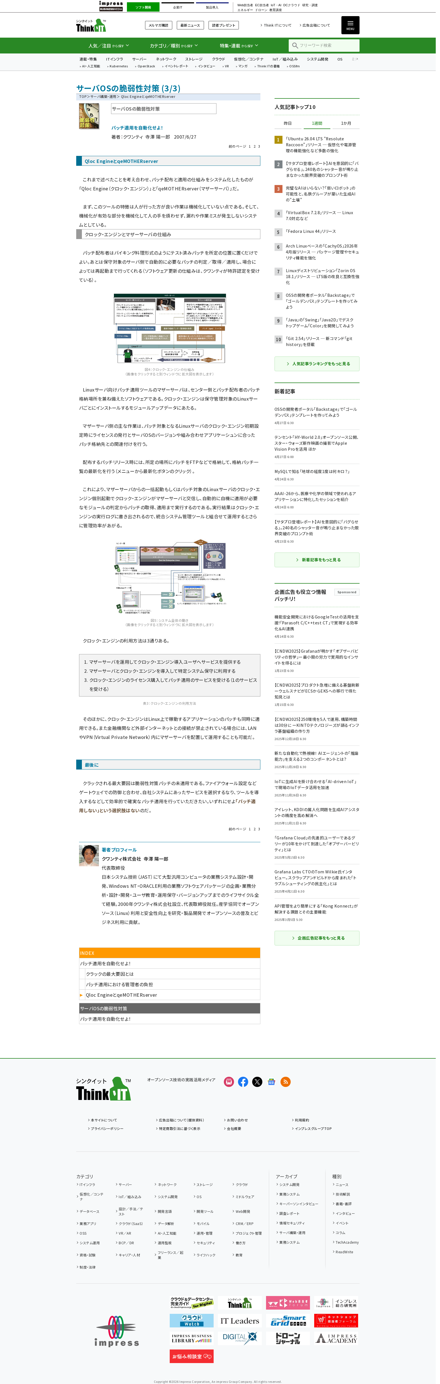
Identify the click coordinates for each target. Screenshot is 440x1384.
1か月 (346, 123)
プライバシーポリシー (107, 1128)
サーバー (139, 59)
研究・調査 (310, 5)
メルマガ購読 (159, 25)
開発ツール (205, 1211)
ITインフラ (114, 59)
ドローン (261, 10)
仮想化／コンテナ (248, 59)
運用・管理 (204, 1233)
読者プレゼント (223, 25)
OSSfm (294, 66)
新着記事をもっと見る (318, 559)
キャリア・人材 (129, 1254)
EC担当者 (262, 5)
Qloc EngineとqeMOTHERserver (121, 994)
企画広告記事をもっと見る (318, 938)
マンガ (243, 66)
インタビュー (207, 66)
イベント (342, 1222)
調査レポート (289, 1213)
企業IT (177, 7)
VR (227, 66)
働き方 (241, 1242)
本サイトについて (104, 1119)
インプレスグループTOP (313, 1128)
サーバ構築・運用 (103, 96)
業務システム (289, 1194)
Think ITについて (278, 25)
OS (340, 59)
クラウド (218, 59)
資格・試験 (87, 1254)
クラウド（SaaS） (131, 1223)
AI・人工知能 (91, 66)
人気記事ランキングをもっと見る (318, 363)
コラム (340, 1232)
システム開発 (317, 59)
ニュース (342, 1184)
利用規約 (302, 1119)
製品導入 (212, 7)
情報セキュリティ (292, 1222)
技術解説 (343, 1194)
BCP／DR (126, 1242)
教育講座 (275, 10)
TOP (83, 96)
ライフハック (206, 1254)
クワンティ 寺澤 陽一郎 (146, 136)
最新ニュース (190, 25)
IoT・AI (276, 5)
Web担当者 (245, 5)
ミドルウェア (245, 1196)
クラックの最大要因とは (110, 973)
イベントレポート (176, 66)
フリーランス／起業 (171, 1255)
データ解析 (166, 1223)
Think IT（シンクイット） (103, 25)
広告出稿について (316, 25)
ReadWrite (344, 1251)
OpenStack (146, 66)
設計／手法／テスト (131, 1211)
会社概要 (234, 1128)
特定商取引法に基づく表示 (179, 1128)
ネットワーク (166, 59)
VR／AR (125, 1233)
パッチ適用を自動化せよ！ (105, 1018)
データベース (89, 1211)
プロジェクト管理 (249, 1233)
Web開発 (243, 1211)
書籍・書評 (344, 1203)
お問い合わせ (237, 1119)
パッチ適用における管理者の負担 (119, 984)
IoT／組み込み (285, 59)
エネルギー (245, 10)
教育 (239, 1254)
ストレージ (194, 59)
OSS (83, 1233)
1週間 (317, 123)
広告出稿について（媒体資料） (181, 1119)
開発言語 (165, 1211)
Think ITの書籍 (268, 66)
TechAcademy (347, 1242)
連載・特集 (88, 59)
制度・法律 (87, 1267)
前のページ (237, 146)
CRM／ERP (245, 1223)
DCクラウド (291, 5)
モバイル (203, 1223)
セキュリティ (206, 1242)
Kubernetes (119, 66)
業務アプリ (88, 1223)
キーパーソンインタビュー (298, 1203)
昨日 (288, 123)
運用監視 (165, 1242)
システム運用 (90, 1242)
